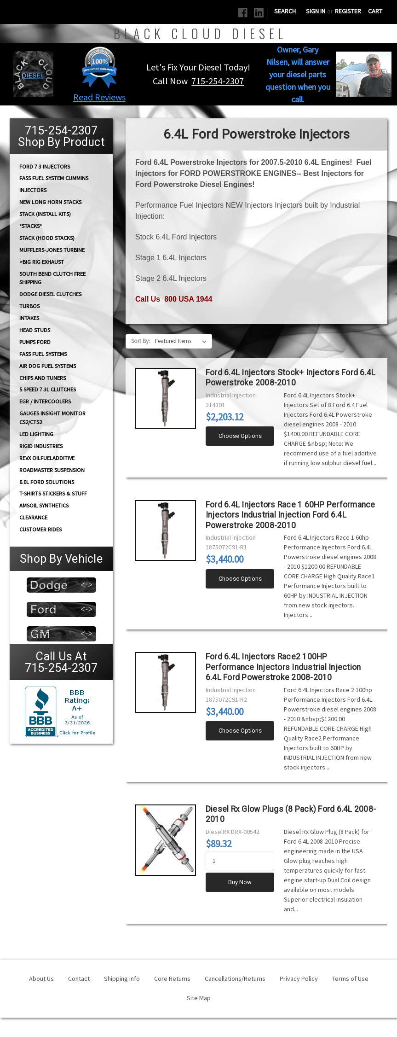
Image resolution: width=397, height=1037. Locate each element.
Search (285, 11)
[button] (99, 67)
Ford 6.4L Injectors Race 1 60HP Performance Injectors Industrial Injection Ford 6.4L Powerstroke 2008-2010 (290, 515)
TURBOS (29, 306)
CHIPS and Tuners (42, 377)
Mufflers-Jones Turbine (52, 249)
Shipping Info (122, 978)
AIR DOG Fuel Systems (47, 365)
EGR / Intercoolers (45, 401)
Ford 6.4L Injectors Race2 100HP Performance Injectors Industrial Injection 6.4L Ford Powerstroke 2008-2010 (283, 667)
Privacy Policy (299, 978)
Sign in (315, 11)
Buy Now (240, 882)
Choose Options (240, 435)
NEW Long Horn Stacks (50, 201)
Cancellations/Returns (235, 978)
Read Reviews (99, 97)
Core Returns (172, 978)
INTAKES (29, 318)
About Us (41, 978)
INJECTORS (32, 189)
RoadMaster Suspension (52, 469)
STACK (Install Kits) (45, 213)
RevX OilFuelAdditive (47, 457)
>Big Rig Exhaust (41, 261)
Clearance (33, 517)
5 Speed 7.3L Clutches (47, 389)
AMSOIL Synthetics (44, 505)
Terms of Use (350, 978)
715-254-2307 (217, 81)
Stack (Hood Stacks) (47, 237)
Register (348, 11)
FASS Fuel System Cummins (53, 178)
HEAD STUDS (34, 329)
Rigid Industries (41, 446)
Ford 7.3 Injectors (44, 166)
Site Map (199, 998)
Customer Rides (40, 529)
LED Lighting (36, 434)
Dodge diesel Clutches (50, 294)
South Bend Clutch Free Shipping (52, 277)
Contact (79, 978)
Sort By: (140, 341)
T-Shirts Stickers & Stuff (53, 493)
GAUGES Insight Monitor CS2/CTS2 (52, 417)
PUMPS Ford (35, 341)
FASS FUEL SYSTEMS (43, 353)
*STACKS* (30, 225)
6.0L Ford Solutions (46, 481)
